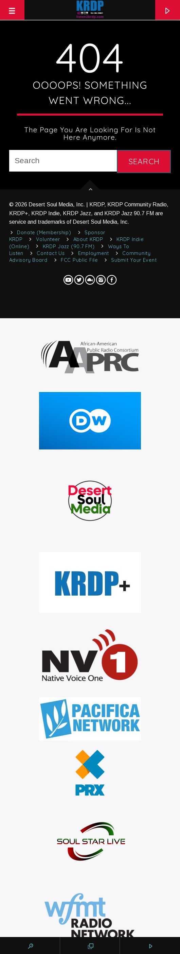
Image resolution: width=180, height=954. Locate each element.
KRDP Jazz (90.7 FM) (69, 246)
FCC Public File (79, 260)
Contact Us (51, 253)
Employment (93, 253)
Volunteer (48, 239)
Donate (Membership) (44, 232)
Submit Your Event (134, 260)
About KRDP (88, 239)
